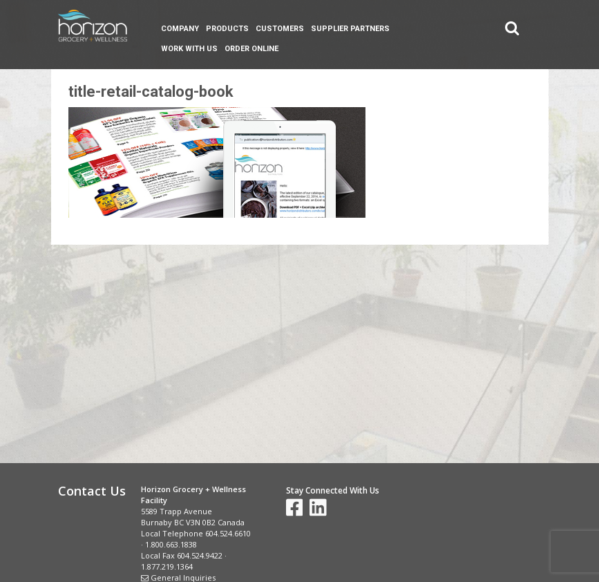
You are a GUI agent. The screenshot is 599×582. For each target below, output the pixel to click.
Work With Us (189, 48)
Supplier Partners (350, 28)
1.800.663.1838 (171, 544)
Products (227, 28)
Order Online (251, 48)
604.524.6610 (228, 533)
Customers (280, 28)
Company (180, 28)
